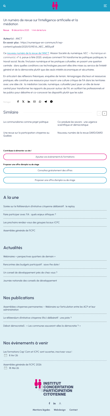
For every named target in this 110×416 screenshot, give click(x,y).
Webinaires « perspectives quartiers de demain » (29, 256)
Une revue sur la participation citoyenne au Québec (26, 134)
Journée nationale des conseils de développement (30, 281)
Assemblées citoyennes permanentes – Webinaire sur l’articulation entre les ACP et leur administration (49, 308)
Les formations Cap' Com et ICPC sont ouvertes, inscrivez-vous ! (37, 351)
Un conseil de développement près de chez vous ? (30, 272)
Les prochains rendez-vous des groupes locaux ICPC (31, 222)
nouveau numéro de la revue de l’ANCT (28, 53)
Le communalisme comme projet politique (25, 121)
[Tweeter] (23, 101)
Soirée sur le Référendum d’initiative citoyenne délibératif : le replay (39, 206)
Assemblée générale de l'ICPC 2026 (22, 364)
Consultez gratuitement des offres (55, 170)
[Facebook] (49, 403)
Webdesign (60, 409)
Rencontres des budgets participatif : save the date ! (31, 264)
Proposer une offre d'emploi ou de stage (55, 180)
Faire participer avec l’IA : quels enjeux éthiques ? (29, 214)
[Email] (34, 101)
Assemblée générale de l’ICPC (19, 231)
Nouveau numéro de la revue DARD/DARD (80, 132)
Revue (6, 30)
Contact (73, 409)
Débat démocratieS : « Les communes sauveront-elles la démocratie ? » (42, 325)
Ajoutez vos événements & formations (55, 156)
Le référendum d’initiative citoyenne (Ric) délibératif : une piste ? (37, 317)
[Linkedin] (54, 403)
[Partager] (18, 101)
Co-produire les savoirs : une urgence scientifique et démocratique (77, 123)
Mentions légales (41, 409)
